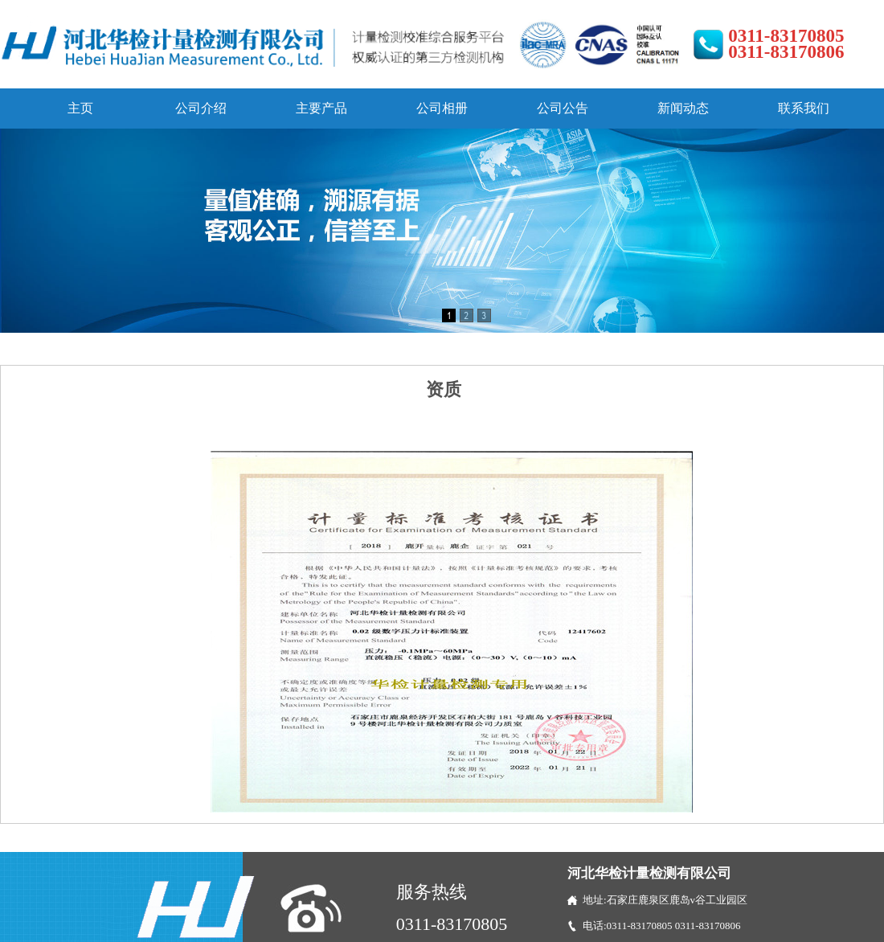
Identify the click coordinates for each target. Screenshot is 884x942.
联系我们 (803, 108)
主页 (80, 108)
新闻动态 (683, 108)
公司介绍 (201, 108)
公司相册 (442, 108)
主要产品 (321, 108)
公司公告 (562, 108)
